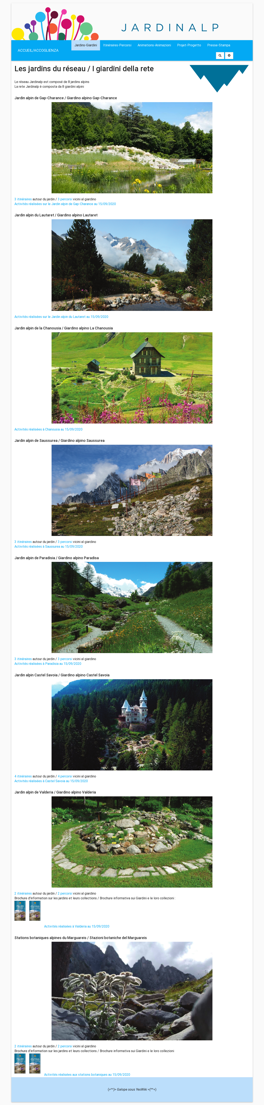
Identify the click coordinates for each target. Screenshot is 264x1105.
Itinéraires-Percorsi (117, 45)
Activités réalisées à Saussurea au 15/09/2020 (48, 546)
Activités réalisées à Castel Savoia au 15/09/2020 (51, 781)
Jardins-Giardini (85, 45)
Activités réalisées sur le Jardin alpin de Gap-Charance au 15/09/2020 (65, 204)
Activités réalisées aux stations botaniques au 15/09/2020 (87, 1075)
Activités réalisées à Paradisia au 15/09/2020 (47, 664)
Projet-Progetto (189, 45)
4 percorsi (65, 776)
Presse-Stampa (218, 45)
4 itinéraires (23, 776)
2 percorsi (65, 893)
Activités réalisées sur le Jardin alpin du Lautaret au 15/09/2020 (61, 317)
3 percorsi (65, 199)
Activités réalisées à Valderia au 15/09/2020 (76, 926)
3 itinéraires (23, 199)
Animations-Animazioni (154, 45)
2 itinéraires (23, 893)
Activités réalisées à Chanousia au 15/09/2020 (48, 429)
